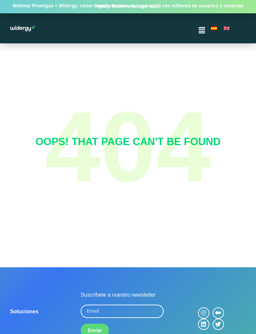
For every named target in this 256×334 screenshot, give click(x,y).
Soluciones (24, 311)
